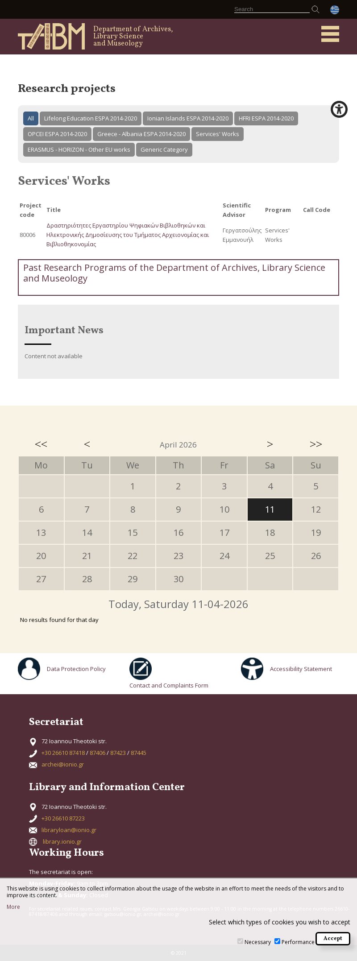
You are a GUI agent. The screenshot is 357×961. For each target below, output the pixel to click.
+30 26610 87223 (63, 818)
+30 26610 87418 (63, 753)
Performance (298, 942)
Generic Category (164, 149)
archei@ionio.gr (63, 764)
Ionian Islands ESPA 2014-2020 (187, 118)
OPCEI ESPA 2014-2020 (57, 134)
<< (41, 444)
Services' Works (217, 134)
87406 (97, 753)
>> (316, 444)
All (31, 118)
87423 (118, 753)
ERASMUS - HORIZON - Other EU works (79, 149)
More (13, 907)
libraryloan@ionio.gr (69, 830)
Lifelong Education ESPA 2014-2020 (90, 118)
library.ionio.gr (62, 841)
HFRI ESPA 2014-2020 (266, 118)
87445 (138, 753)
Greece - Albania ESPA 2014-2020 (141, 134)
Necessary (258, 942)
